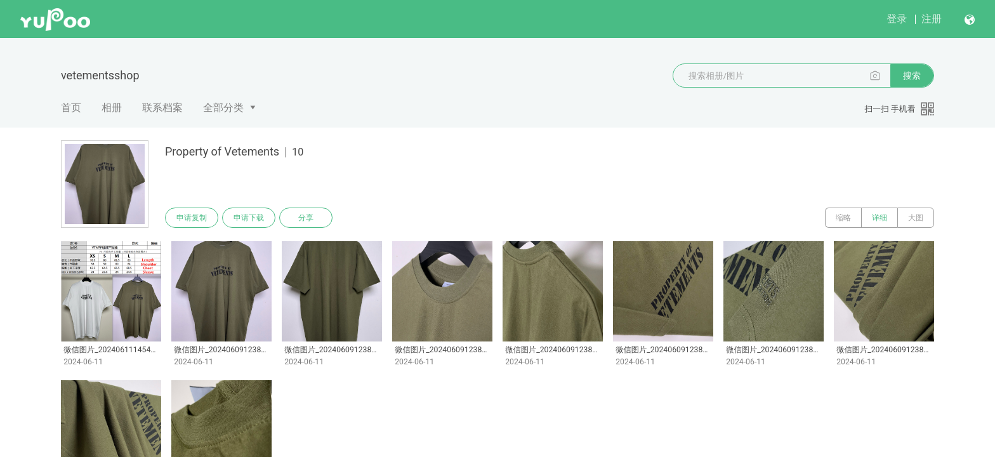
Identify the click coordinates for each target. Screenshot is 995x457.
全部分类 (223, 108)
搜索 (912, 75)
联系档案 (162, 108)
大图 (915, 217)
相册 (112, 108)
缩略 (843, 217)
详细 (879, 217)
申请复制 (191, 217)
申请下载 (249, 217)
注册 (931, 19)
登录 (896, 19)
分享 (305, 217)
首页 (71, 108)
